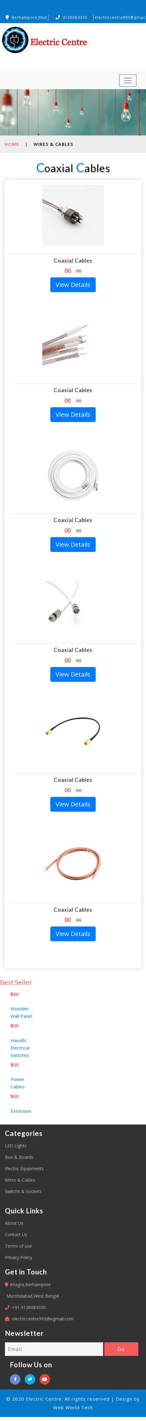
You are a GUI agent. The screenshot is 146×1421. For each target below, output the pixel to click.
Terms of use (18, 1246)
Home (12, 144)
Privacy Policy (18, 1257)
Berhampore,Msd (26, 17)
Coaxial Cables (73, 260)
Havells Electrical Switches (19, 1053)
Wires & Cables (20, 1180)
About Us (14, 1223)
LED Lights (16, 1146)
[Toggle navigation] (127, 80)
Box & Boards (19, 1157)
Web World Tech (73, 1407)
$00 (14, 1000)
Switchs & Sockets (23, 1191)
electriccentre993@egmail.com (42, 1319)
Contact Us (16, 1234)
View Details (73, 284)
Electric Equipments (24, 1168)
